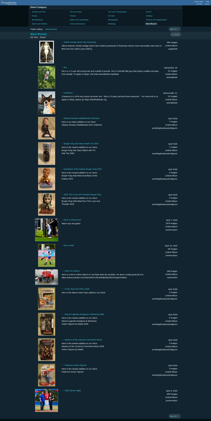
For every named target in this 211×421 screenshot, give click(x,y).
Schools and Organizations (156, 20)
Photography (113, 20)
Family (34, 16)
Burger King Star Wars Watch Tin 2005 (81, 143)
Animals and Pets (38, 12)
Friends (73, 16)
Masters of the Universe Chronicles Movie (83, 340)
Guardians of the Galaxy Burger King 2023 (83, 169)
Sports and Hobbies (39, 24)
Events (148, 12)
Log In (207, 4)
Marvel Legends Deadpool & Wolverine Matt (84, 314)
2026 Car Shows (72, 271)
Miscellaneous (37, 20)
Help (207, 1)
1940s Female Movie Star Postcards (80, 42)
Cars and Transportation (117, 12)
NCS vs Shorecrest (72, 220)
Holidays (149, 16)
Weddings (112, 24)
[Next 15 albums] (175, 29)
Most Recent (51, 29)
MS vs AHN (69, 245)
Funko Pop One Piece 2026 (77, 289)
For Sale (111, 16)
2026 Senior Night (73, 390)
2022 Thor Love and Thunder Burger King (82, 194)
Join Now (199, 4)
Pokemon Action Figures (76, 365)
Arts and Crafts (76, 12)
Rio (65, 67)
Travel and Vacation (77, 24)
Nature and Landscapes (79, 20)
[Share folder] (175, 34)
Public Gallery (198, 1)
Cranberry (68, 93)
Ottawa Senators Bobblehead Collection (81, 118)
